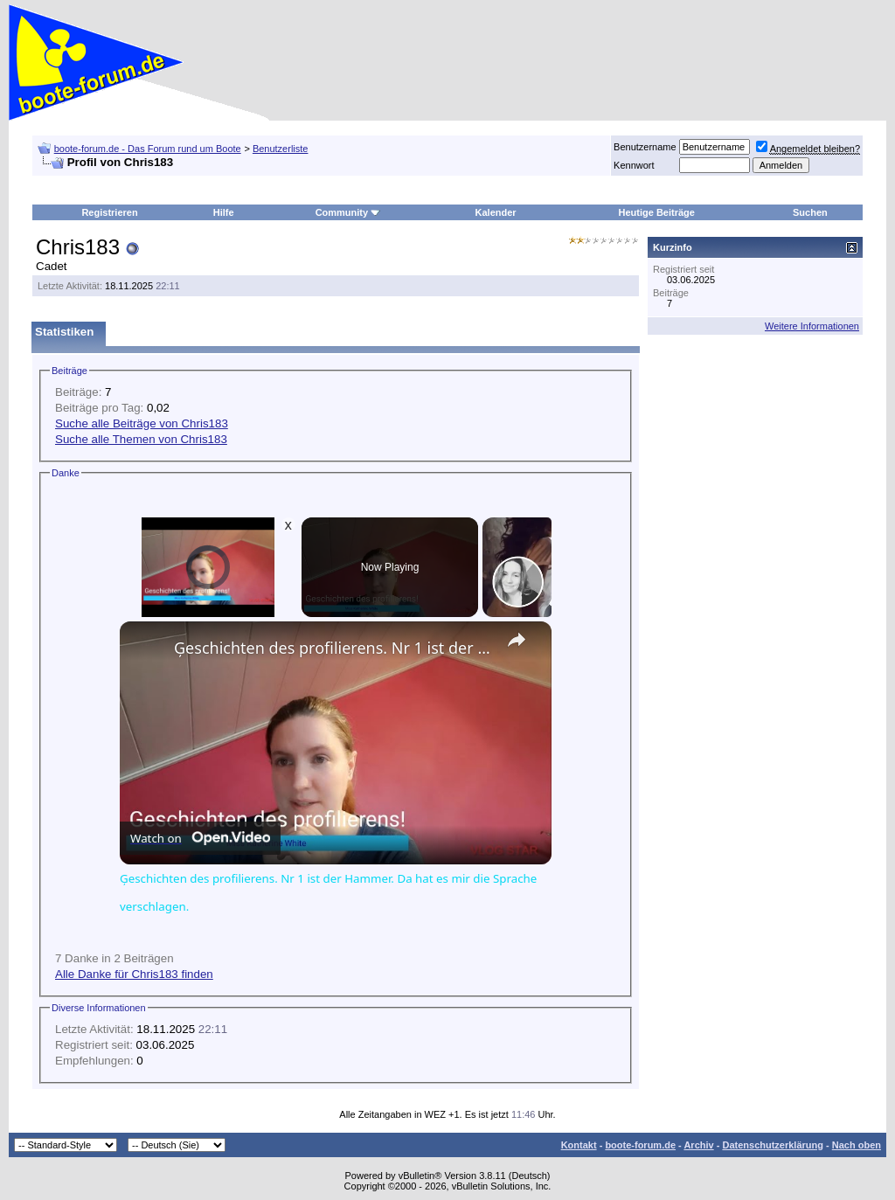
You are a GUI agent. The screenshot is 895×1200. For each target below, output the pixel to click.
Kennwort (634, 165)
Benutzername (645, 147)
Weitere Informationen (812, 326)
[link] (147, 649)
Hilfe (223, 212)
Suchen (810, 212)
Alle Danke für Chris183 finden (134, 974)
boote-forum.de (640, 1145)
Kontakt (579, 1145)
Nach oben (856, 1145)
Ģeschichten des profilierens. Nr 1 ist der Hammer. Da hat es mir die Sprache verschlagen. (333, 647)
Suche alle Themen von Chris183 (141, 439)
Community (348, 212)
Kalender (496, 212)
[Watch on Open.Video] (200, 838)
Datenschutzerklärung (772, 1145)
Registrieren (109, 212)
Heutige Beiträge (657, 212)
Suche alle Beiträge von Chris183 (141, 423)
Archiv (698, 1145)
